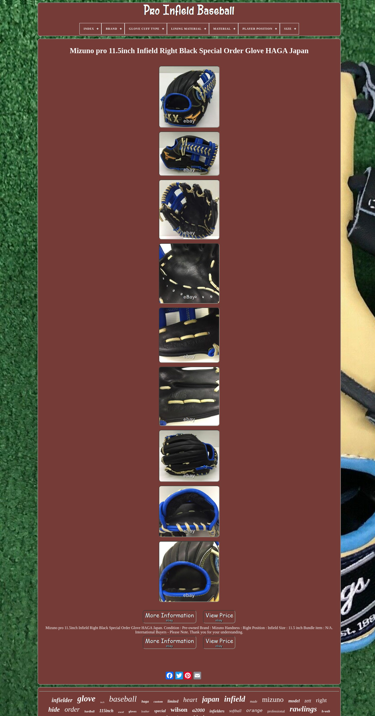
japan (210, 699)
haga (145, 701)
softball (235, 711)
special (160, 711)
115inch (106, 710)
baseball (123, 698)
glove (86, 698)
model (294, 700)
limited (173, 701)
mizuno (273, 699)
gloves (133, 711)
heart (190, 699)
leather (145, 711)
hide (54, 709)
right (321, 700)
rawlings (303, 709)
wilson (179, 709)
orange (254, 710)
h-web (326, 711)
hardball (89, 711)
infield (234, 699)
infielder (62, 700)
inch (102, 702)
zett (307, 700)
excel (121, 711)
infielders (217, 711)
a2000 (198, 710)
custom (158, 701)
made (253, 701)
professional (276, 711)
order (72, 709)
